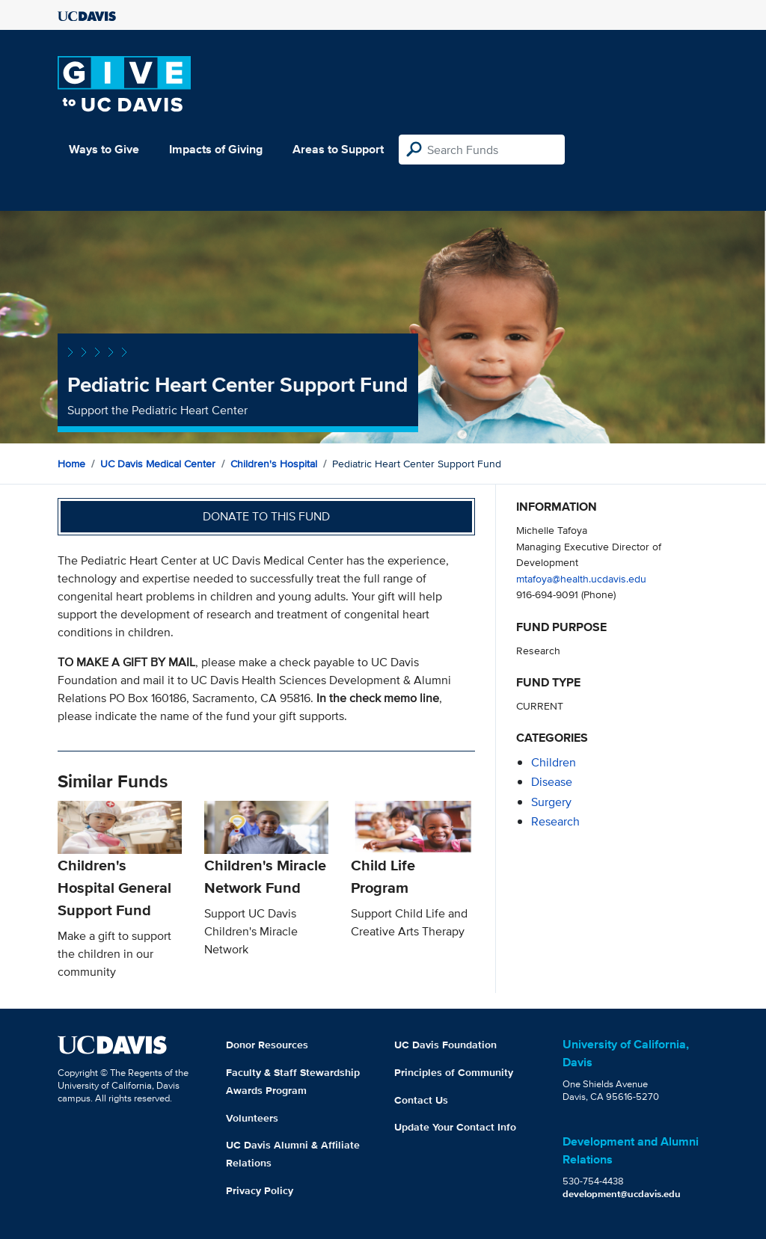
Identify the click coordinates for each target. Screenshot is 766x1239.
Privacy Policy (259, 1190)
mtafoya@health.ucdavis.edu (581, 578)
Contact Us (421, 1099)
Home (71, 463)
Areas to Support (338, 149)
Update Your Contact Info (455, 1126)
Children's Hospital (273, 463)
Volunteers (252, 1117)
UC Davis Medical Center (157, 463)
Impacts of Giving (216, 149)
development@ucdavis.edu (622, 1194)
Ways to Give (104, 149)
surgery (551, 802)
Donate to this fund (266, 516)
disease (551, 781)
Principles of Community (453, 1072)
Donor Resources (267, 1044)
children (553, 762)
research (555, 821)
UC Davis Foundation (445, 1044)
